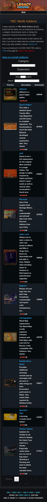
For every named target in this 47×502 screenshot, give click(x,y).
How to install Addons (15, 57)
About (8, 492)
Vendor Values (26, 429)
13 (20, 484)
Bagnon (23, 286)
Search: (23, 81)
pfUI (21, 153)
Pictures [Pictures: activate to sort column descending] (10, 85)
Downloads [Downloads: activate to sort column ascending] (39, 85)
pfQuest (23, 89)
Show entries (23, 77)
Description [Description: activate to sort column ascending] (26, 85)
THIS (4, 51)
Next (26, 484)
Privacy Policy (16, 492)
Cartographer (25, 318)
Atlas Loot (24, 234)
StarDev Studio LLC (24, 495)
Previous (8, 479)
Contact (38, 492)
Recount (23, 199)
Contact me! (32, 44)
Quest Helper (25, 105)
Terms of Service (28, 492)
